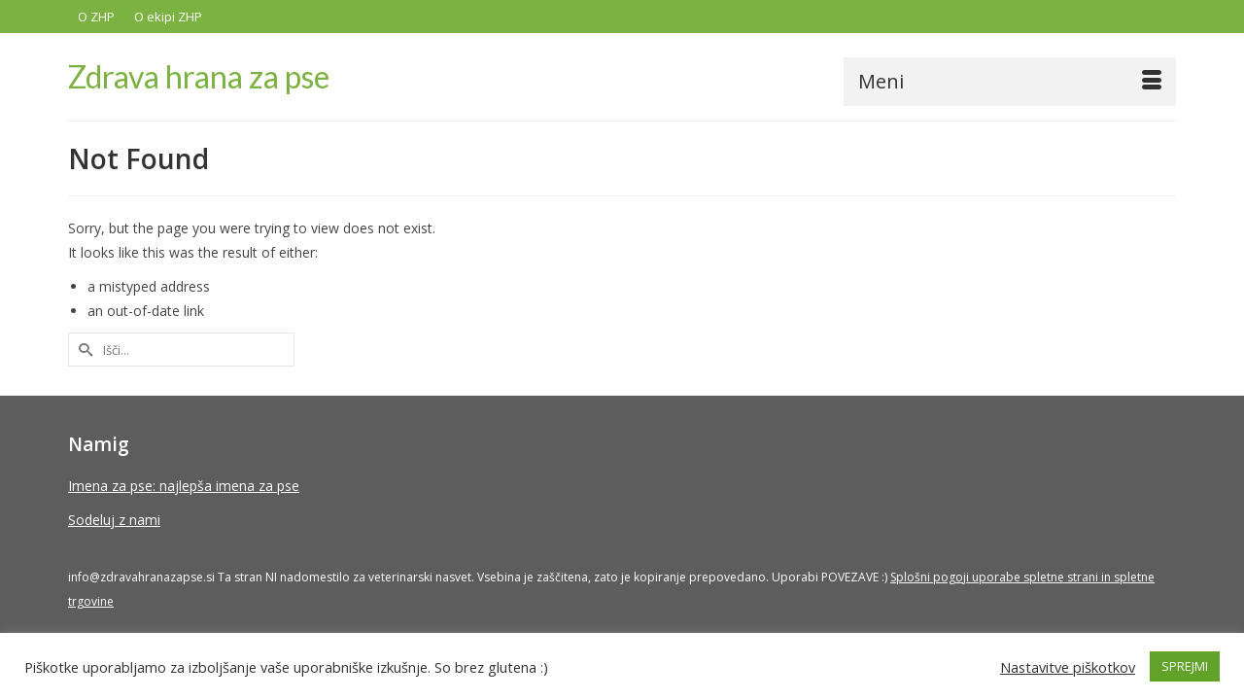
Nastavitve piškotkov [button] (1067, 667)
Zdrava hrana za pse (198, 76)
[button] (1153, 78)
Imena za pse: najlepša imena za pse (183, 486)
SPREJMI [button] (1184, 666)
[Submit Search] (82, 350)
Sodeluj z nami (114, 520)
